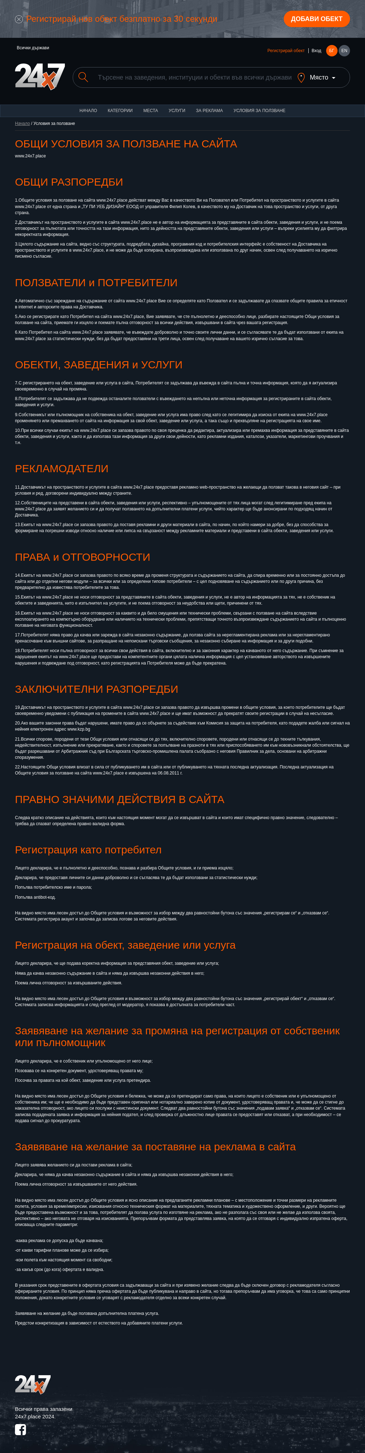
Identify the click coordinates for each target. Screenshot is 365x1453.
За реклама (209, 110)
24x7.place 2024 (34, 1416)
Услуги (177, 110)
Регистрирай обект (285, 50)
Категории (120, 110)
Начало (88, 110)
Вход (316, 50)
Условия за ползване (259, 110)
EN (344, 50)
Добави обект (317, 18)
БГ (331, 50)
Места (150, 110)
